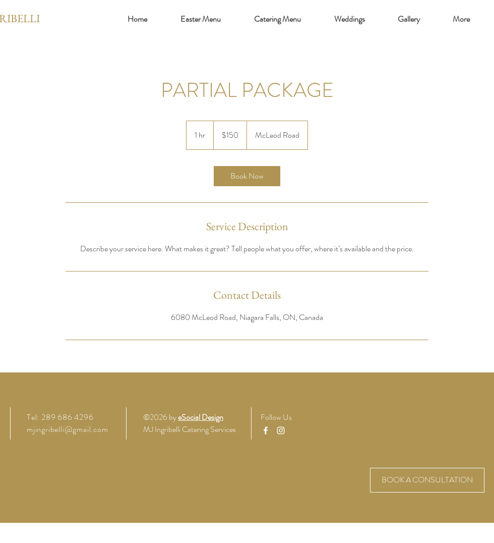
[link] (247, 176)
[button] (461, 19)
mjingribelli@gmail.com (67, 429)
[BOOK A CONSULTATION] (427, 480)
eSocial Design (200, 417)
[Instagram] (281, 430)
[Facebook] (266, 430)
